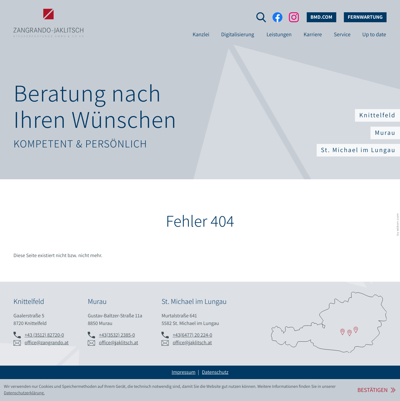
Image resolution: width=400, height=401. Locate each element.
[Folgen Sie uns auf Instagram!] (294, 17)
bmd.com (321, 17)
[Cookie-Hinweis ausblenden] (376, 390)
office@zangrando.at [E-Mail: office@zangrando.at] (46, 342)
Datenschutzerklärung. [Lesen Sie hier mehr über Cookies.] (24, 393)
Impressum (184, 372)
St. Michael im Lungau (358, 150)
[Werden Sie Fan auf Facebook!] (277, 17)
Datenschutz (215, 372)
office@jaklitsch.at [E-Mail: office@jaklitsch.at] (118, 342)
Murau (385, 133)
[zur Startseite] (48, 14)
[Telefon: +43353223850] (117, 335)
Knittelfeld (377, 115)
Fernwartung (365, 17)
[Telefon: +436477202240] (192, 335)
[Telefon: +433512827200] (44, 335)
